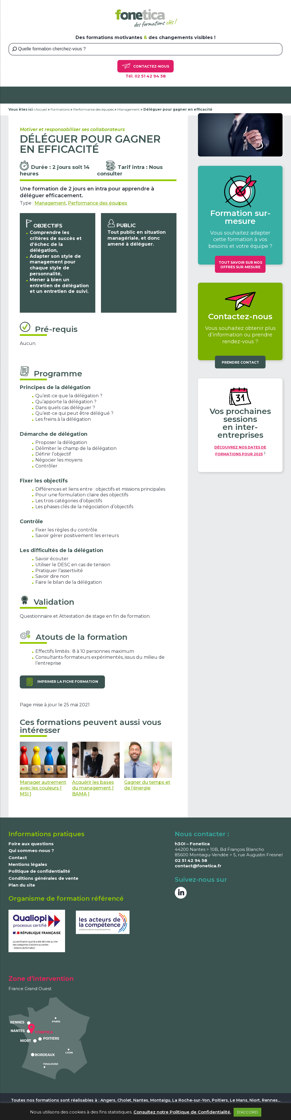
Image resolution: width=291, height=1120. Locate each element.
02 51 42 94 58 (191, 860)
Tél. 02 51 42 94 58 (146, 76)
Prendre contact (240, 362)
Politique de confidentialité (39, 871)
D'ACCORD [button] (247, 1112)
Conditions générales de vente (43, 878)
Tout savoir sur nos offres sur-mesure (240, 264)
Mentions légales (27, 864)
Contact (17, 857)
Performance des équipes (93, 109)
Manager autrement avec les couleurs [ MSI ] (44, 769)
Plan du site (21, 885)
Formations (60, 109)
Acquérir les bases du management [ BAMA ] (96, 769)
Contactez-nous (145, 66)
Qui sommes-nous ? (31, 850)
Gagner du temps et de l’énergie (148, 766)
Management (128, 109)
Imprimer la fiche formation (67, 681)
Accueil (41, 109)
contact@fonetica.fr (198, 865)
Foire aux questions (31, 843)
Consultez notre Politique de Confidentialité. (182, 1112)
